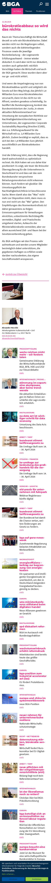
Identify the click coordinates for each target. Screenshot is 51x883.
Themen (28, 11)
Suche (41, 4)
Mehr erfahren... (8, 874)
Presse (25, 17)
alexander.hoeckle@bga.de (13, 338)
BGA (7, 11)
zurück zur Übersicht (16, 274)
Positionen (40, 11)
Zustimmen (36, 879)
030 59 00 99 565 (9, 335)
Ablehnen (13, 879)
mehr (21, 373)
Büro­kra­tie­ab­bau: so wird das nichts (25, 28)
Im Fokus (17, 11)
